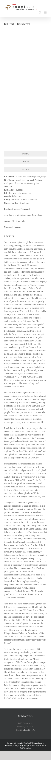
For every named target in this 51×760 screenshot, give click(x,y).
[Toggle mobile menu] (45, 12)
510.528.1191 (29, 730)
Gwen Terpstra (36, 745)
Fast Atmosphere (25, 748)
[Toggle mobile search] (40, 12)
